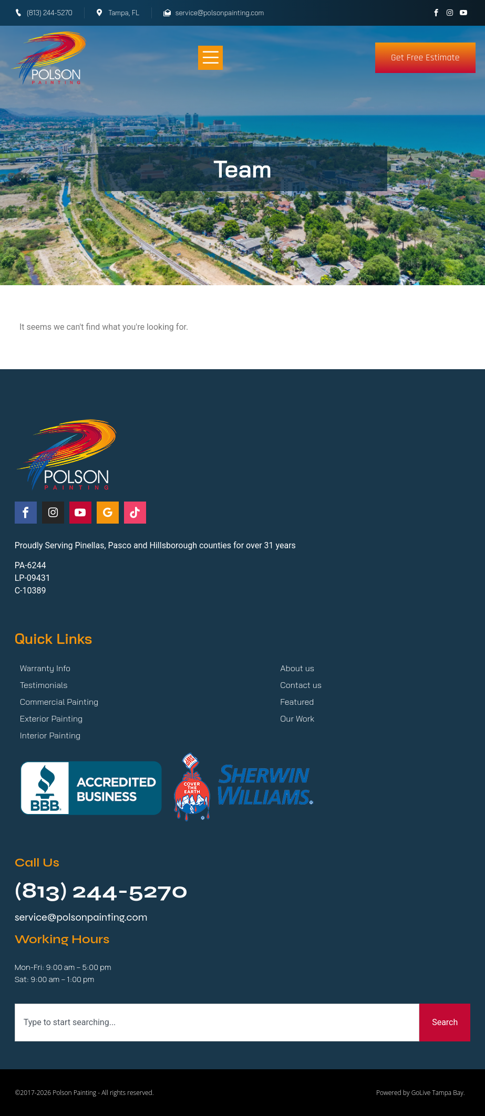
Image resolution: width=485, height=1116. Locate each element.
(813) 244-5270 (101, 890)
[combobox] (217, 1022)
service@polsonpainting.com (81, 917)
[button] (210, 58)
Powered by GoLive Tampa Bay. (420, 1092)
